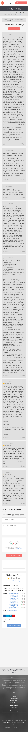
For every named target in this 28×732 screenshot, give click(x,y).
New (23, 670)
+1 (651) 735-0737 (14, 595)
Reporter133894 (8, 444)
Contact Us (14, 715)
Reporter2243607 (8, 258)
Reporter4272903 (8, 150)
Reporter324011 (8, 382)
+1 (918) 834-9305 (14, 601)
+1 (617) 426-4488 (14, 607)
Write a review (21, 3)
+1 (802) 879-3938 (14, 598)
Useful (6, 144)
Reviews (5, 19)
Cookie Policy (14, 703)
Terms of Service (21, 722)
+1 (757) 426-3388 (14, 606)
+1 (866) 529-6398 (14, 593)
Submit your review (14, 555)
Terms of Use (14, 698)
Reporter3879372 (8, 186)
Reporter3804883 (8, 203)
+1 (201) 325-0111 (14, 604)
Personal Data (14, 705)
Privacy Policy (14, 700)
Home (14, 696)
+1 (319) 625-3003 (14, 599)
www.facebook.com (12, 610)
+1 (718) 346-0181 (14, 596)
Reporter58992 (7, 472)
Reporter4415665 (8, 35)
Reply (23, 144)
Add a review (14, 29)
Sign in (13, 3)
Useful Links (14, 707)
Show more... (12, 609)
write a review (21, 14)
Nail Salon (11, 19)
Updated (14, 672)
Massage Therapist (18, 19)
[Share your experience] (14, 529)
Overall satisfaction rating (14, 581)
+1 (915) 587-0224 (14, 603)
